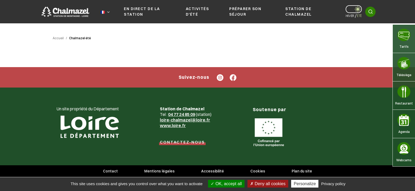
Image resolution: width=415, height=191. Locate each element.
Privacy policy (333, 183)
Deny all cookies (268, 183)
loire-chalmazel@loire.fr (185, 120)
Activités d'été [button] (197, 11)
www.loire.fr (173, 125)
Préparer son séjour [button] (245, 11)
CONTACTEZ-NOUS (182, 142)
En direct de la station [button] (142, 11)
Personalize (305, 183)
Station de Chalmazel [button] (298, 11)
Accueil (58, 38)
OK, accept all (226, 183)
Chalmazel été (80, 38)
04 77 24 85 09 (181, 114)
